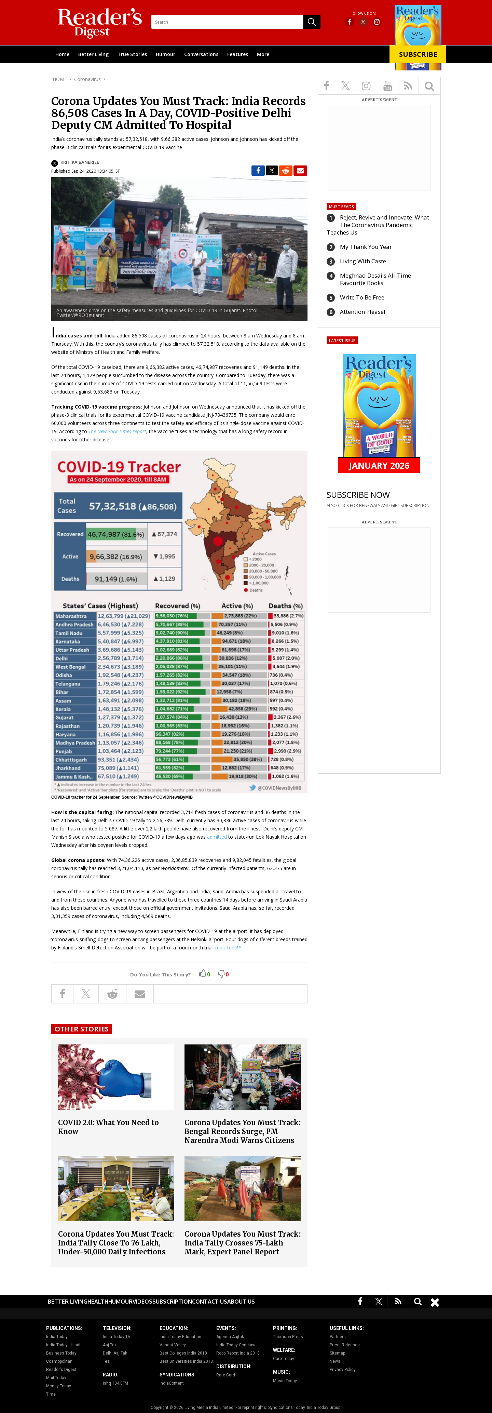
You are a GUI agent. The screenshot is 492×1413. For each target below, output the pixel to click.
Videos (142, 1301)
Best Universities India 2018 (186, 1361)
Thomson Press (288, 1336)
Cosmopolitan (59, 1361)
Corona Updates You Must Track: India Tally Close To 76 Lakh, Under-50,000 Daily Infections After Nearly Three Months (116, 1247)
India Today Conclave (236, 1345)
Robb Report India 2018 (238, 1353)
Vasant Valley (173, 1345)
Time (51, 1394)
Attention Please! (362, 312)
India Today (57, 1336)
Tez (106, 1361)
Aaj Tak (110, 1345)
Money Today (58, 1386)
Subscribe (418, 54)
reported (228, 947)
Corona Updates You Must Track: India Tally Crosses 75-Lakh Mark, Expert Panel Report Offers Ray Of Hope (242, 1247)
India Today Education (180, 1336)
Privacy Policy (343, 1369)
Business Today (61, 1353)
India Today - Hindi (63, 1345)
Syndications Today (286, 1407)
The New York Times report (117, 431)
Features (237, 54)
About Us (241, 1301)
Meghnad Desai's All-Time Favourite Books (375, 279)
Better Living (93, 54)
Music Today (285, 1380)
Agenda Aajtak (230, 1336)
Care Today (283, 1358)
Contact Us (209, 1301)
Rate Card (225, 1375)
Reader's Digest (61, 1369)
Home (62, 54)
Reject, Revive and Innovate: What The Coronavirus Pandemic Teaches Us (378, 224)
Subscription (172, 1301)
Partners (338, 1336)
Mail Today (56, 1377)
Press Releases (345, 1345)
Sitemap (337, 1353)
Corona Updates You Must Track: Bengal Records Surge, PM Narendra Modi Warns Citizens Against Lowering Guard (242, 1136)
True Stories (132, 54)
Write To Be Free (362, 297)
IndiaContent (172, 1383)
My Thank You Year (366, 247)
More (263, 54)
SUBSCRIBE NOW (358, 494)
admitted (217, 837)
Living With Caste (363, 261)
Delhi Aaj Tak (115, 1353)
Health (97, 1301)
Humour (165, 54)
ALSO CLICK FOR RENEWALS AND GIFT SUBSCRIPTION (378, 505)
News (335, 1361)
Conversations (201, 54)
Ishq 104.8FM (115, 1383)
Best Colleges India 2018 (183, 1353)
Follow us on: (363, 13)
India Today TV (117, 1336)
